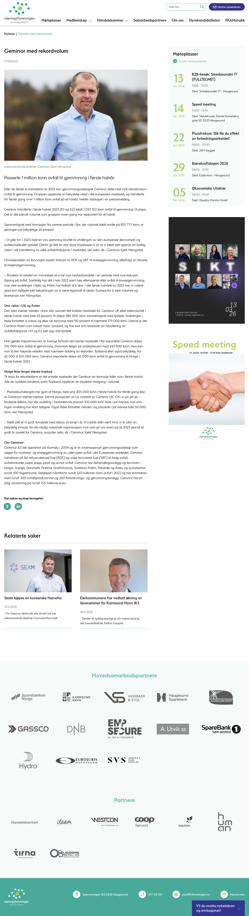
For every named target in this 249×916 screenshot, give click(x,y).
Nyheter (9, 34)
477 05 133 (155, 894)
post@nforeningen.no (196, 894)
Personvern (237, 894)
